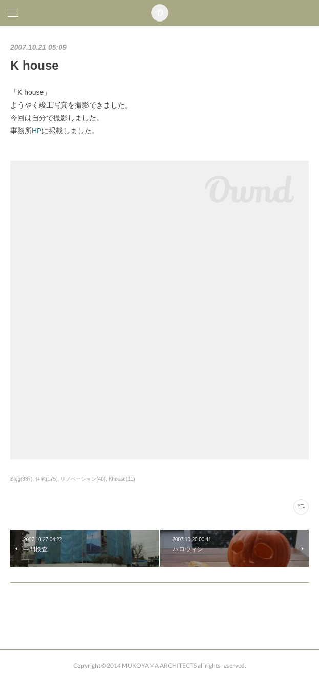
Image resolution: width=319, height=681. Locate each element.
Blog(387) (21, 479)
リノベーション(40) (82, 479)
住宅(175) (46, 479)
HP (36, 130)
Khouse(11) (122, 479)
